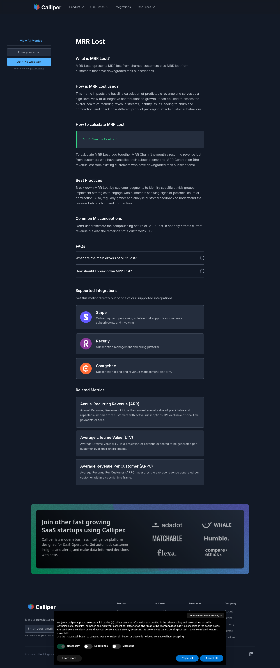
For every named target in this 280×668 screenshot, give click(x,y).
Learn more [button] (69, 658)
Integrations (123, 7)
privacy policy (37, 68)
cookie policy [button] (212, 625)
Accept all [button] (212, 658)
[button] (76, 7)
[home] (48, 7)
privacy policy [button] (174, 622)
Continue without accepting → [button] (205, 615)
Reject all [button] (187, 658)
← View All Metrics (29, 40)
